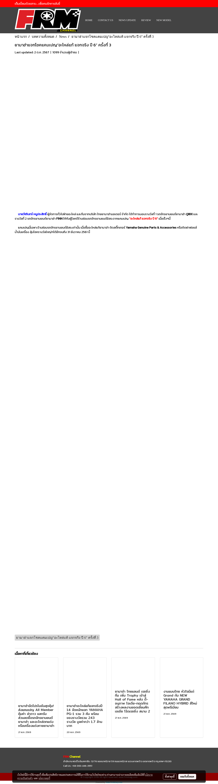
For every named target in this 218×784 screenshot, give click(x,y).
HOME (88, 20)
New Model (164, 20)
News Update (127, 20)
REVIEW (146, 20)
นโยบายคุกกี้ (44, 778)
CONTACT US (105, 20)
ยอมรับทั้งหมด (187, 776)
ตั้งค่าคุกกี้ (169, 776)
